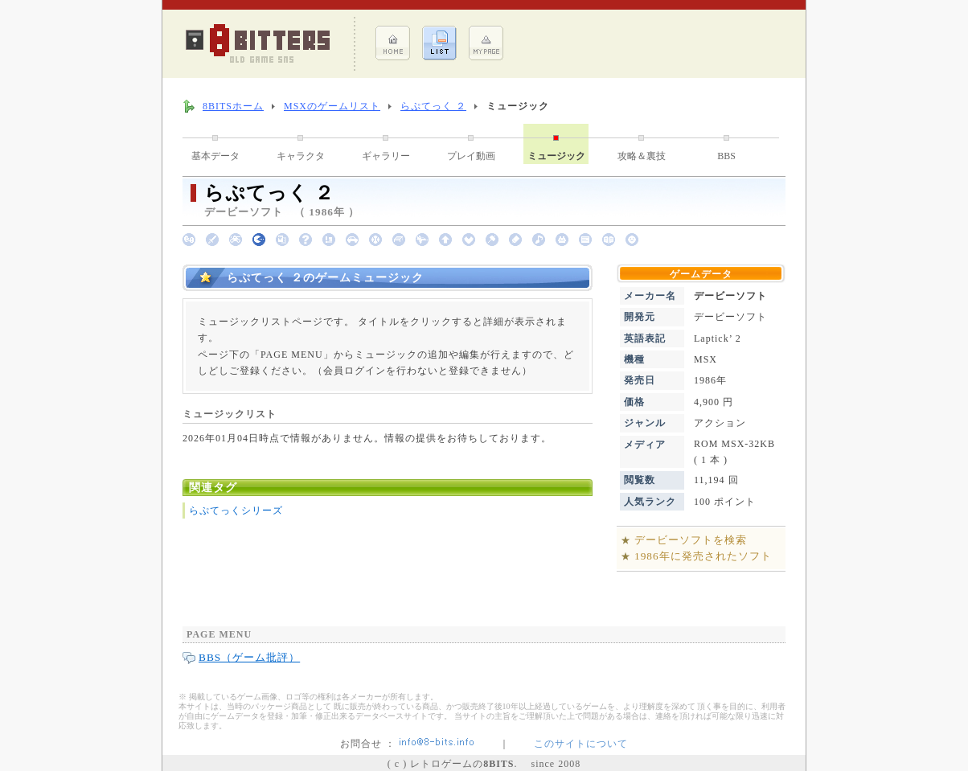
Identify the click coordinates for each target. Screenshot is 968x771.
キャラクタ (301, 156)
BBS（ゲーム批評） (249, 657)
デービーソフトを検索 (690, 540)
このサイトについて (581, 743)
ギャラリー (386, 156)
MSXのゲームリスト (332, 106)
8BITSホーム (233, 106)
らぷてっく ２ (433, 106)
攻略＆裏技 (641, 156)
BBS (726, 156)
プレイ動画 (471, 156)
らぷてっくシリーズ (236, 510)
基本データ (215, 156)
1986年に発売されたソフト (703, 556)
